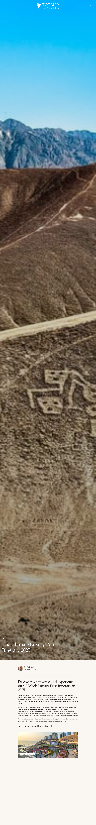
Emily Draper (29, 667)
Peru (5, 638)
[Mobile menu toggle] (90, 5)
